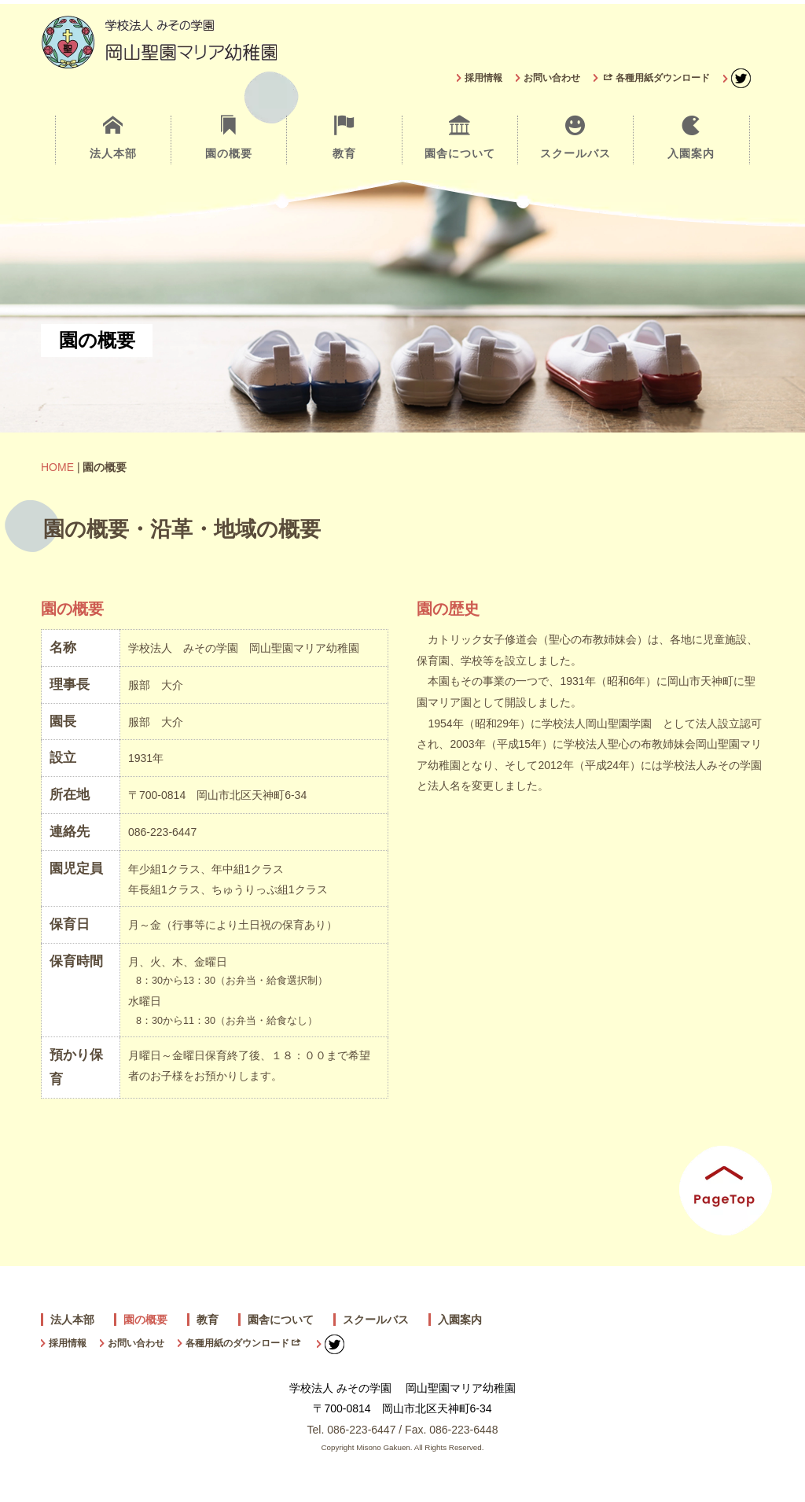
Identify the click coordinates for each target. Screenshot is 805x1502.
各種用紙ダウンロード (657, 77)
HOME (57, 467)
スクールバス (575, 138)
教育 (344, 138)
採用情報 (483, 77)
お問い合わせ (552, 77)
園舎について (460, 138)
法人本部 (113, 138)
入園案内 (691, 138)
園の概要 (228, 138)
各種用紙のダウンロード (243, 1343)
